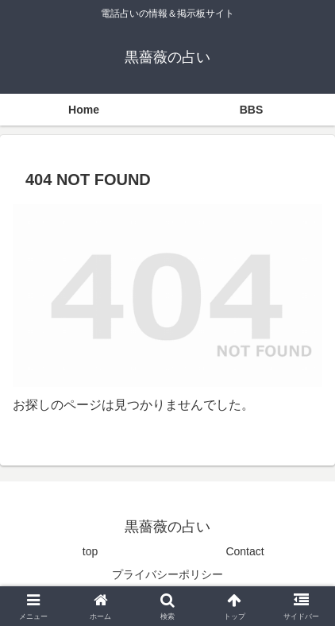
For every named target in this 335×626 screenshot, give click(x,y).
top (90, 551)
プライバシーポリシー (167, 574)
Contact (244, 551)
